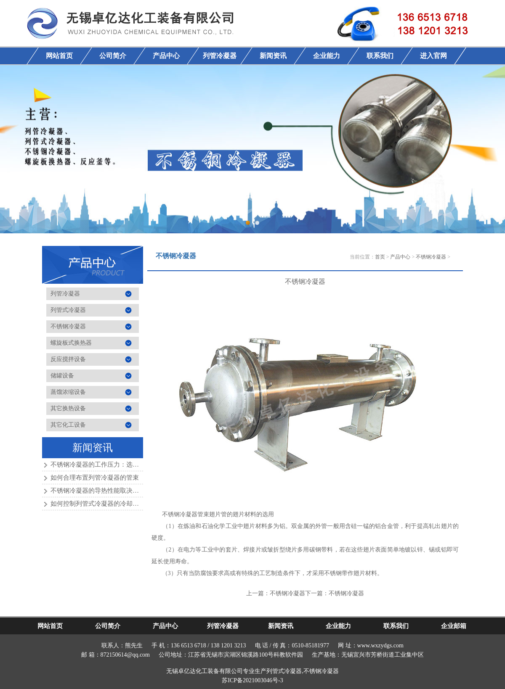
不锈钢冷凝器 (68, 326)
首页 (380, 257)
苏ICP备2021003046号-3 (252, 680)
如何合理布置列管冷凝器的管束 (94, 477)
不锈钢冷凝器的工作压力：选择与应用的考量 (113, 464)
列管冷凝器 (65, 293)
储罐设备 (62, 375)
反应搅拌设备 (68, 359)
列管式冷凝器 (68, 310)
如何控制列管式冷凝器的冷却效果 (97, 503)
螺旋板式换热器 (71, 343)
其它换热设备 (68, 408)
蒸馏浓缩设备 (68, 392)
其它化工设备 (68, 425)
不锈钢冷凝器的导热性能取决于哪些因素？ (110, 490)
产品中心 (400, 257)
